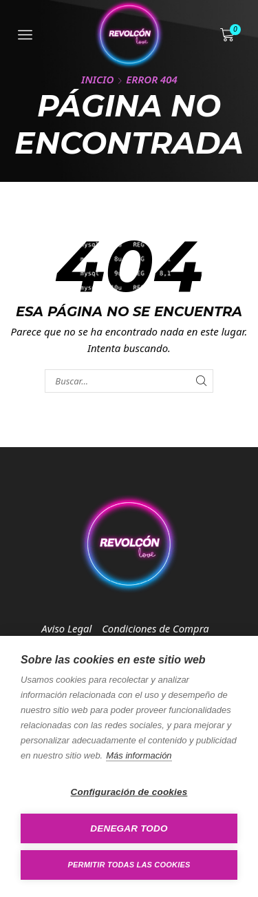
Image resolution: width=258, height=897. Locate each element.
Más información (138, 755)
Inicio (97, 79)
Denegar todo (128, 828)
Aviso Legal (66, 628)
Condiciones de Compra (155, 628)
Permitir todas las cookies (129, 864)
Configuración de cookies (129, 792)
